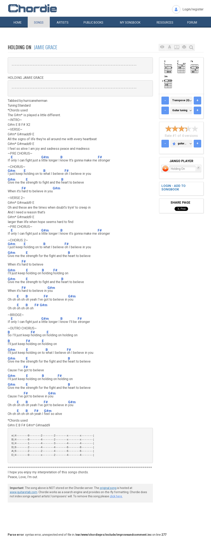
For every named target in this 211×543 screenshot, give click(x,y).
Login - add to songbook (173, 187)
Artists (63, 22)
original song (108, 488)
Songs (39, 22)
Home (18, 22)
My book (130, 22)
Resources (165, 22)
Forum (192, 22)
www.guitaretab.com (23, 492)
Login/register (193, 9)
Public (93, 22)
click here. (116, 496)
